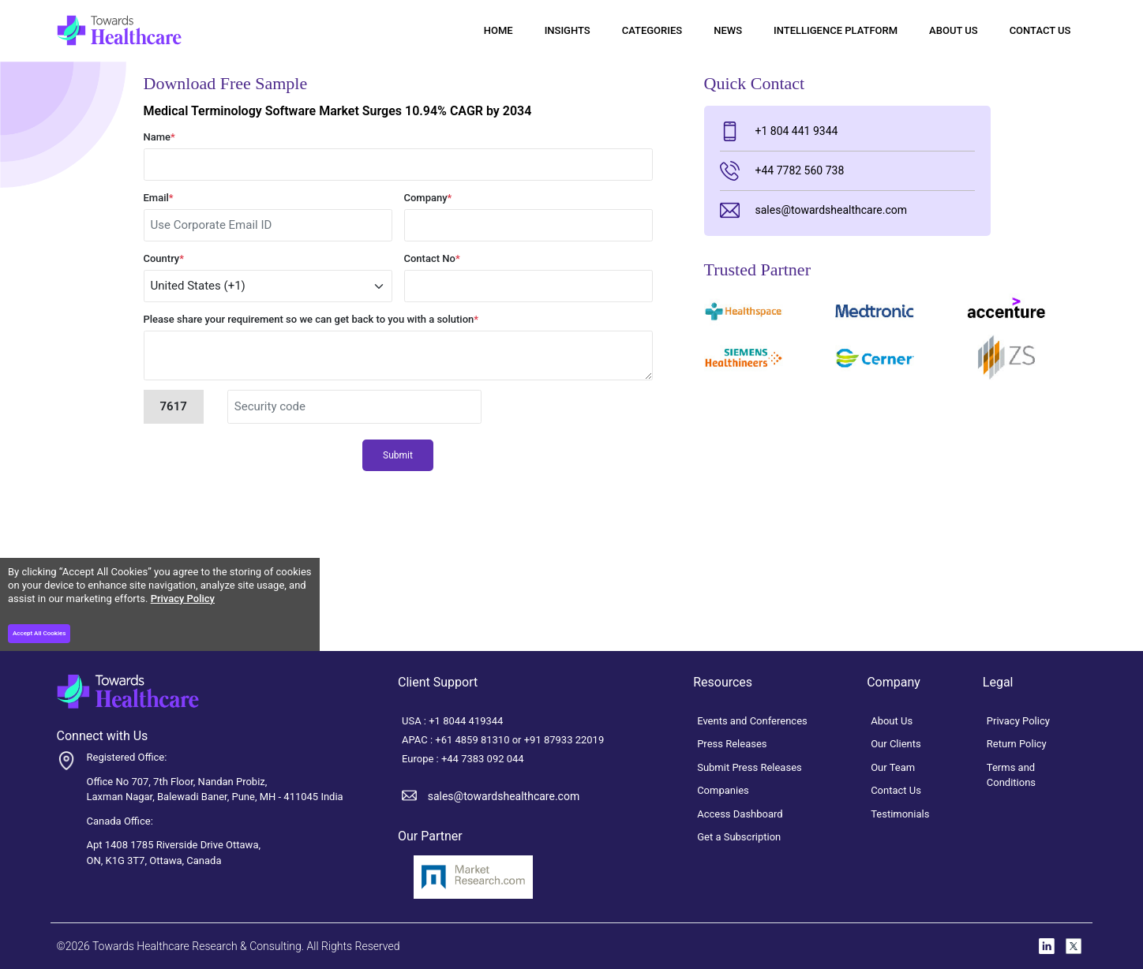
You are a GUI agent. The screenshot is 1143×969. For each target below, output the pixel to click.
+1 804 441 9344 (779, 131)
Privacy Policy (183, 598)
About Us (953, 30)
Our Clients (896, 744)
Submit (398, 455)
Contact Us (1040, 30)
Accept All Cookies (39, 633)
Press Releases (731, 744)
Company (428, 198)
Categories (652, 30)
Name (159, 137)
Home (498, 30)
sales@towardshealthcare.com (813, 210)
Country (164, 258)
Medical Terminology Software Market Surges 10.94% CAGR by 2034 (338, 110)
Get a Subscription (739, 837)
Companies (723, 790)
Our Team (893, 767)
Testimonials (900, 814)
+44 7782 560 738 (782, 171)
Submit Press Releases (749, 767)
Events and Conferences (752, 721)
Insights (567, 30)
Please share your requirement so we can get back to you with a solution (311, 319)
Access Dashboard (740, 814)
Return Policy (1017, 744)
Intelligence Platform (836, 30)
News (728, 30)
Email (159, 198)
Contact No (432, 258)
